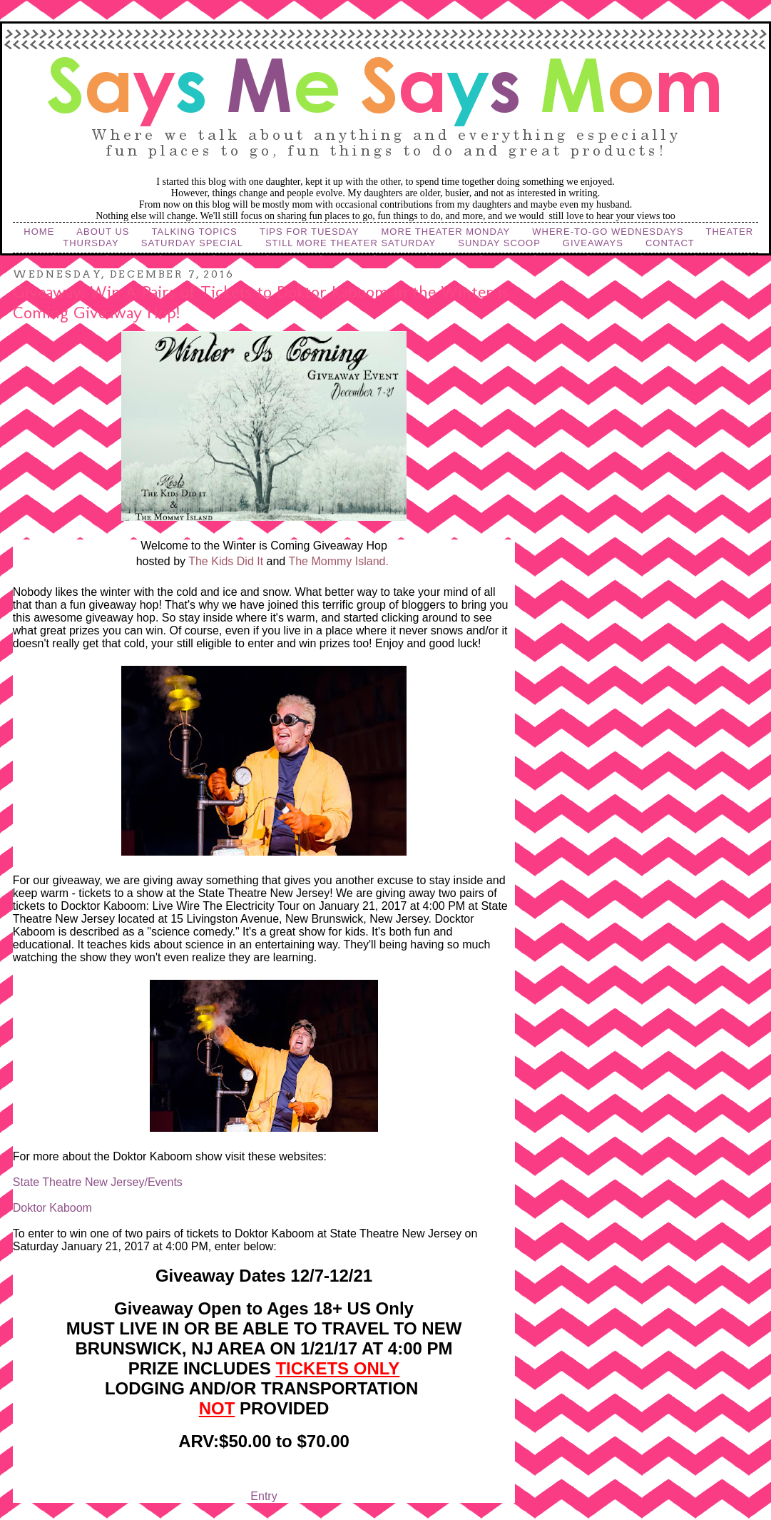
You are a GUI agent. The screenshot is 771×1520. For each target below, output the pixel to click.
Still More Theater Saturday (350, 243)
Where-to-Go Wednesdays (607, 231)
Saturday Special (192, 243)
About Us (102, 231)
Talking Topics (195, 231)
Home (39, 231)
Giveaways (593, 243)
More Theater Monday (445, 231)
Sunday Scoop (499, 243)
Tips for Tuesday (309, 231)
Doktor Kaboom (52, 1208)
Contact (670, 243)
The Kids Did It (225, 561)
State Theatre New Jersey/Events (98, 1182)
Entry (263, 1496)
